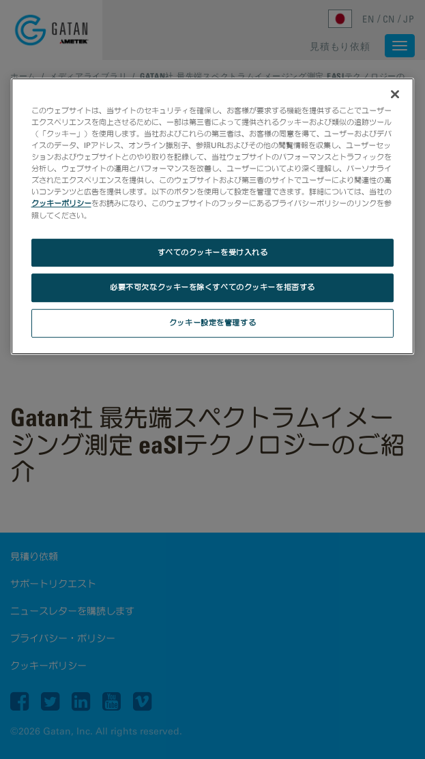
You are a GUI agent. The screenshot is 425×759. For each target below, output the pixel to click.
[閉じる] (395, 94)
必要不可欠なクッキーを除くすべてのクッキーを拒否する (212, 288)
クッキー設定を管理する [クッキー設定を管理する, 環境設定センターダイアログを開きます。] (212, 323)
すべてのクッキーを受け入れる (213, 252)
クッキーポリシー (61, 204)
